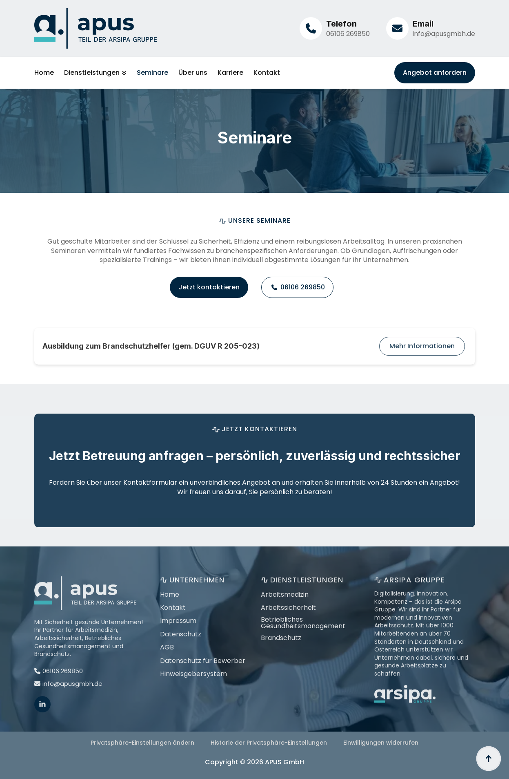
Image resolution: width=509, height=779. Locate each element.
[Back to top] (488, 758)
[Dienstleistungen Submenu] (123, 72)
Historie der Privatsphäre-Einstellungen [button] (269, 743)
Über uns (192, 72)
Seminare (152, 72)
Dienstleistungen (92, 72)
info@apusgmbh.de (444, 33)
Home (44, 72)
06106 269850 (348, 33)
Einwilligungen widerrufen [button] (380, 743)
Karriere (230, 72)
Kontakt (266, 72)
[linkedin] (42, 721)
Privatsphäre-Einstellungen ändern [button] (142, 743)
